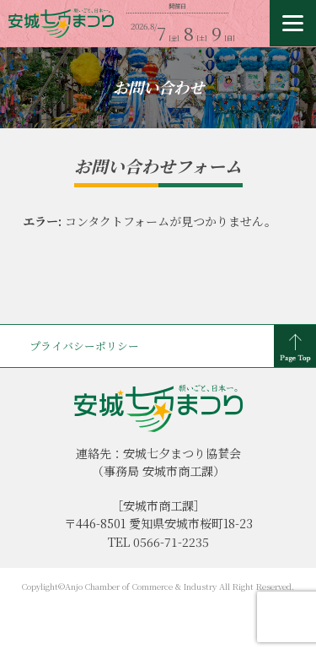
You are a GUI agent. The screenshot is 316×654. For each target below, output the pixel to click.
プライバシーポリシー (84, 346)
